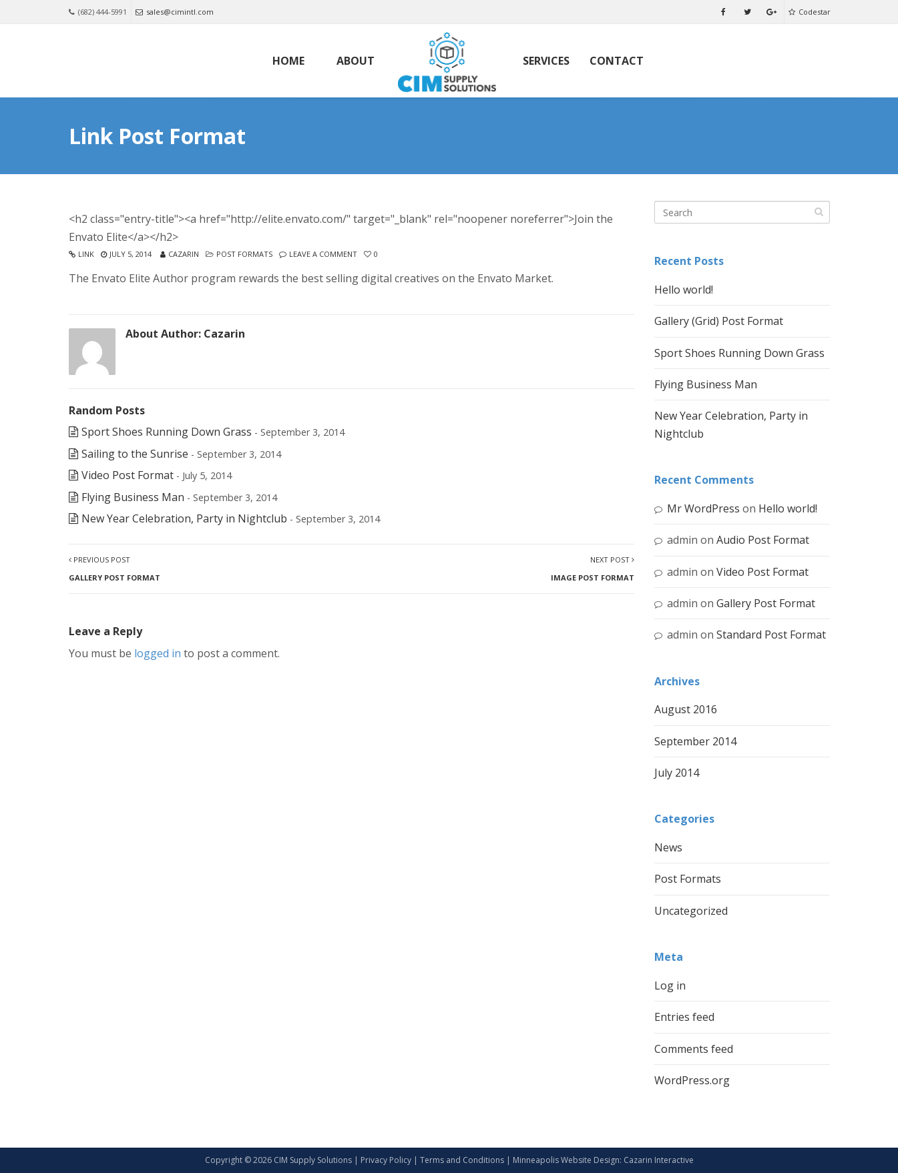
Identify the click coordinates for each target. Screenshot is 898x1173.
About (355, 60)
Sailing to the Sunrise (134, 453)
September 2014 (695, 741)
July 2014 (676, 772)
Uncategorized (691, 910)
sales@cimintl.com (175, 12)
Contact (617, 60)
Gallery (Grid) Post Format (718, 321)
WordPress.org (692, 1080)
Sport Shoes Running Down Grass (166, 431)
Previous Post (114, 568)
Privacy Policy (386, 1160)
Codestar (810, 12)
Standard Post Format (771, 634)
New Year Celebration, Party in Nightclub (184, 518)
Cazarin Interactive (659, 1160)
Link (86, 254)
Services (546, 60)
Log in (670, 985)
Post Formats (244, 254)
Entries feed (684, 1017)
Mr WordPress (703, 508)
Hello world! (683, 289)
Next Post (592, 568)
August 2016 (685, 709)
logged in (157, 653)
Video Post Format (127, 475)
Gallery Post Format (765, 603)
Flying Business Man (132, 497)
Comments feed (693, 1049)
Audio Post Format (762, 539)
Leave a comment (323, 254)
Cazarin (183, 254)
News (668, 847)
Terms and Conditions (462, 1160)
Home (288, 60)
